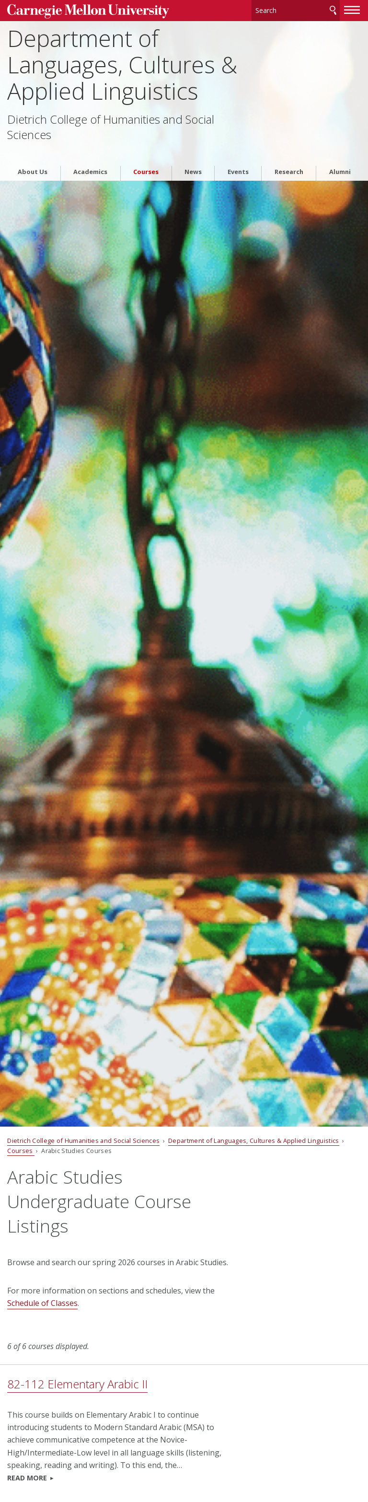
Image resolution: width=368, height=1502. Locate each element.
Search (333, 9)
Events (238, 155)
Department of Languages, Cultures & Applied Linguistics (122, 62)
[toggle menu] (352, 8)
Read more (27, 1477)
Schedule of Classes (42, 1303)
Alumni (340, 155)
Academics (90, 155)
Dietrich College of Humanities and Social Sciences (110, 124)
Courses (146, 155)
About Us (32, 155)
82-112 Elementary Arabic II (77, 1384)
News (193, 155)
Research (289, 155)
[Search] (296, 9)
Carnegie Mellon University (79, 10)
